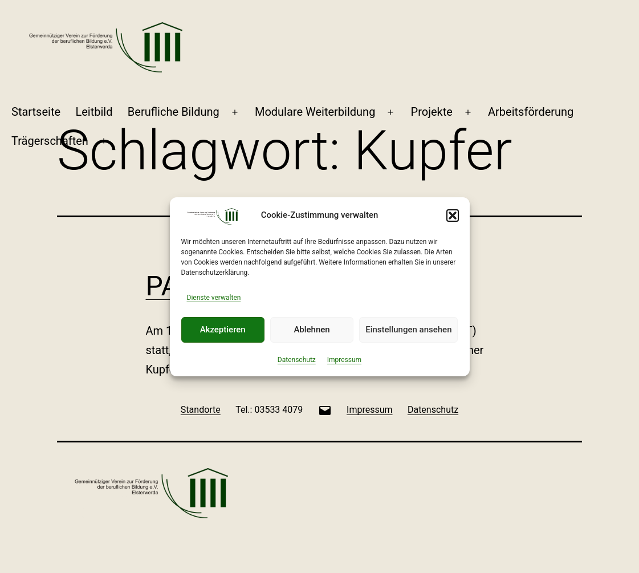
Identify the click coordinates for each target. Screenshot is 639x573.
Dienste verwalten (214, 298)
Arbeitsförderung (530, 112)
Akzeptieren (223, 329)
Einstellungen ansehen (408, 329)
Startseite (35, 112)
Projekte (432, 112)
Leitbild (93, 112)
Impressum (344, 360)
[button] (452, 215)
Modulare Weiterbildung (315, 112)
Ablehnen (311, 329)
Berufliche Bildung (173, 112)
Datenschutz (297, 360)
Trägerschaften (49, 141)
